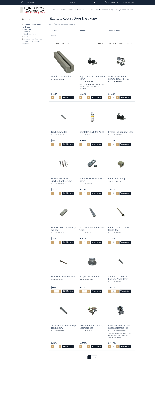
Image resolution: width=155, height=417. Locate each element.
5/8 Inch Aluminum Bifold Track (92, 228)
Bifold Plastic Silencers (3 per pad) (63, 228)
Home (55, 10)
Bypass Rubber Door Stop (120, 132)
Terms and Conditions (86, 388)
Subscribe (109, 370)
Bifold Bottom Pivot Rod (63, 276)
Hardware (27, 29)
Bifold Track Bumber (61, 76)
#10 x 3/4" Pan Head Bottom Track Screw (118, 277)
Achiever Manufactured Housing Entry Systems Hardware (110, 10)
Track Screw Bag (59, 132)
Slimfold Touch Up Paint (91, 132)
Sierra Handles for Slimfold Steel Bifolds (118, 77)
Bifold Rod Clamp (116, 178)
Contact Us (82, 392)
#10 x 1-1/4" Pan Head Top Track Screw (63, 326)
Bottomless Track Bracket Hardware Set (61, 179)
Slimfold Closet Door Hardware (72, 10)
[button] (128, 43)
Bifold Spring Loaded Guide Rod (118, 228)
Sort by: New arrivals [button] (116, 43)
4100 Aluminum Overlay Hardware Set (91, 326)
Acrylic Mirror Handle (90, 276)
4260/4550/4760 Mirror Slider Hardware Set (119, 326)
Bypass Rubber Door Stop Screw (92, 77)
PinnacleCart (86, 414)
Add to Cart (68, 97)
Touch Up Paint (30, 34)
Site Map (52, 392)
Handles (27, 32)
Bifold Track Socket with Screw (91, 179)
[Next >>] (95, 357)
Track (26, 36)
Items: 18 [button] (101, 43)
